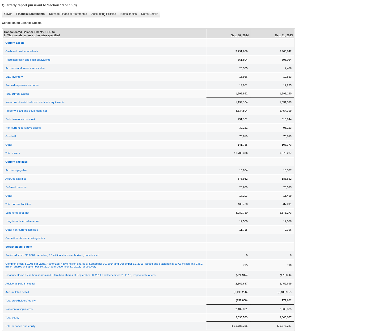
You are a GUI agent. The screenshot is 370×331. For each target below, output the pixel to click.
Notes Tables (128, 14)
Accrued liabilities (15, 178)
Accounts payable (16, 170)
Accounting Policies (103, 14)
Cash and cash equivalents (21, 51)
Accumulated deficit (17, 292)
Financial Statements (30, 14)
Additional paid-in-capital (20, 283)
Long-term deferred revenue (22, 221)
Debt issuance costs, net (20, 119)
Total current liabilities (18, 204)
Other (8, 144)
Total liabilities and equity (20, 326)
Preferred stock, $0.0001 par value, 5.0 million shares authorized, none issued (52, 255)
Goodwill (10, 136)
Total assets (12, 153)
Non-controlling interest (19, 309)
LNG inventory (14, 76)
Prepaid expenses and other (22, 85)
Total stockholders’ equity (20, 300)
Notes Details (149, 14)
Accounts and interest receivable (25, 68)
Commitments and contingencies (25, 238)
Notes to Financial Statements (68, 14)
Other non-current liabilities (21, 229)
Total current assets (17, 93)
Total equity (12, 317)
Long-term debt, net (17, 212)
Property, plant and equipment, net (26, 110)
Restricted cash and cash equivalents (27, 59)
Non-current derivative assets (23, 127)
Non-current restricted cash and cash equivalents (34, 102)
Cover (8, 14)
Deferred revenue (16, 187)
